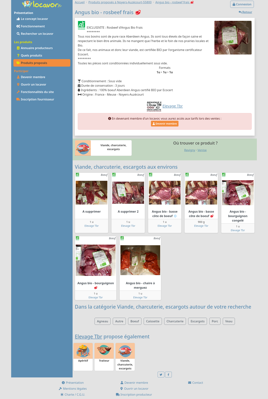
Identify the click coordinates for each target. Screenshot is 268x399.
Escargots (198, 321)
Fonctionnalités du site (35, 92)
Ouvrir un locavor (31, 84)
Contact (195, 383)
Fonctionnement (30, 26)
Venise (202, 150)
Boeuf (134, 321)
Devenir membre (30, 77)
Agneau (102, 321)
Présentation (72, 383)
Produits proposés (31, 63)
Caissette (152, 321)
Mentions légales (72, 389)
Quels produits (29, 55)
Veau (228, 321)
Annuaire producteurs (34, 48)
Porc (215, 321)
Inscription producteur (134, 394)
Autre (119, 321)
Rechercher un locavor (34, 34)
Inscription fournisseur (35, 99)
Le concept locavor (32, 19)
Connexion (242, 4)
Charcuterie (175, 321)
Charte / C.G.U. (72, 394)
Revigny (189, 150)
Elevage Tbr (91, 225)
